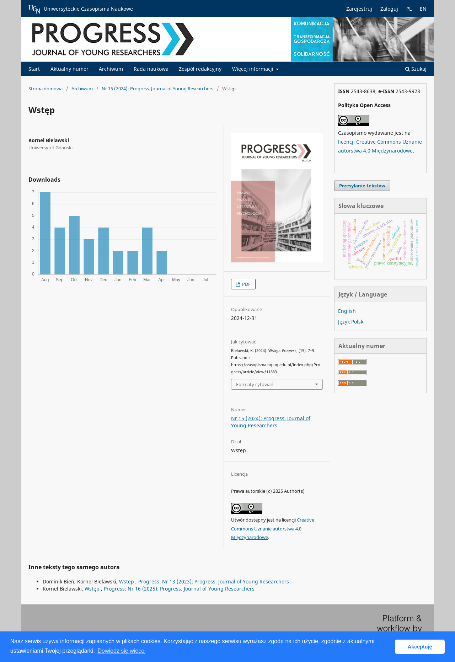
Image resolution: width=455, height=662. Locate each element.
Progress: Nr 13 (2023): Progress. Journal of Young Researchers (213, 581)
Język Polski (351, 321)
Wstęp (127, 581)
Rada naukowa (151, 68)
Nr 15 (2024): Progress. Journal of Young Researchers (157, 88)
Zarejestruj (359, 8)
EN (423, 8)
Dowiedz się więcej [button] (121, 651)
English (347, 311)
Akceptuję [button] (420, 647)
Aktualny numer (69, 68)
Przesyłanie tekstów (362, 185)
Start (34, 68)
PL (409, 8)
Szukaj (416, 68)
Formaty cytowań (254, 384)
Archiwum (111, 68)
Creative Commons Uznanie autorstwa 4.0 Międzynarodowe (272, 529)
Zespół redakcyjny (200, 68)
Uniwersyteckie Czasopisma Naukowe (80, 9)
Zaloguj (389, 8)
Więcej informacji (253, 68)
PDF (246, 284)
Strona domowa (45, 88)
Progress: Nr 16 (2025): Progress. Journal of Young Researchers (179, 588)
